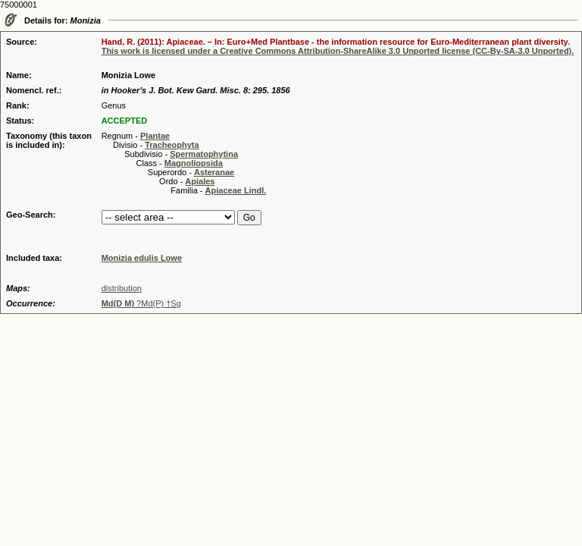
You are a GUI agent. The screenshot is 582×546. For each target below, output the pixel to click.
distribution (122, 288)
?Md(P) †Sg (141, 303)
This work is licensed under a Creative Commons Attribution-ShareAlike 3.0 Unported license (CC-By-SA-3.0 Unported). (338, 50)
